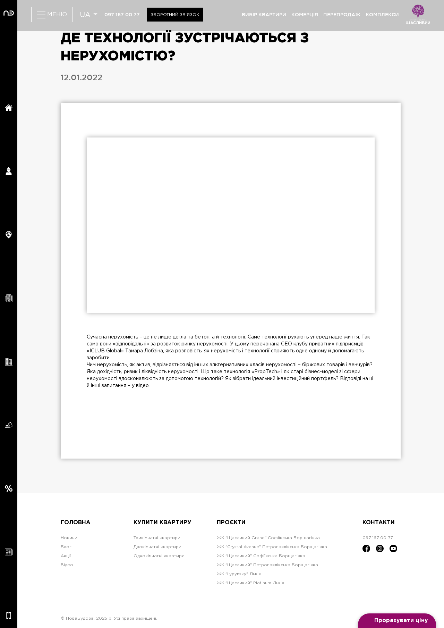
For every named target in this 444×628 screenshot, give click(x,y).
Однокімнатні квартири (159, 556)
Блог (66, 547)
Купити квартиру (162, 522)
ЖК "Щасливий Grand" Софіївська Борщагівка (268, 538)
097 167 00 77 (122, 14)
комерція (304, 14)
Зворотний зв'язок (175, 15)
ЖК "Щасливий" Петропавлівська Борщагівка (267, 565)
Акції (66, 556)
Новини (69, 538)
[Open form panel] (397, 620)
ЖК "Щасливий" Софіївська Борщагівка (261, 556)
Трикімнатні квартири (157, 538)
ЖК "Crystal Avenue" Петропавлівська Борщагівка (272, 547)
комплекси (382, 14)
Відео (67, 565)
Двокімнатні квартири (157, 547)
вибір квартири (264, 14)
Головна (76, 522)
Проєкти (231, 522)
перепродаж (341, 14)
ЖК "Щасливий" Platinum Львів (250, 583)
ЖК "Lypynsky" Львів (239, 574)
